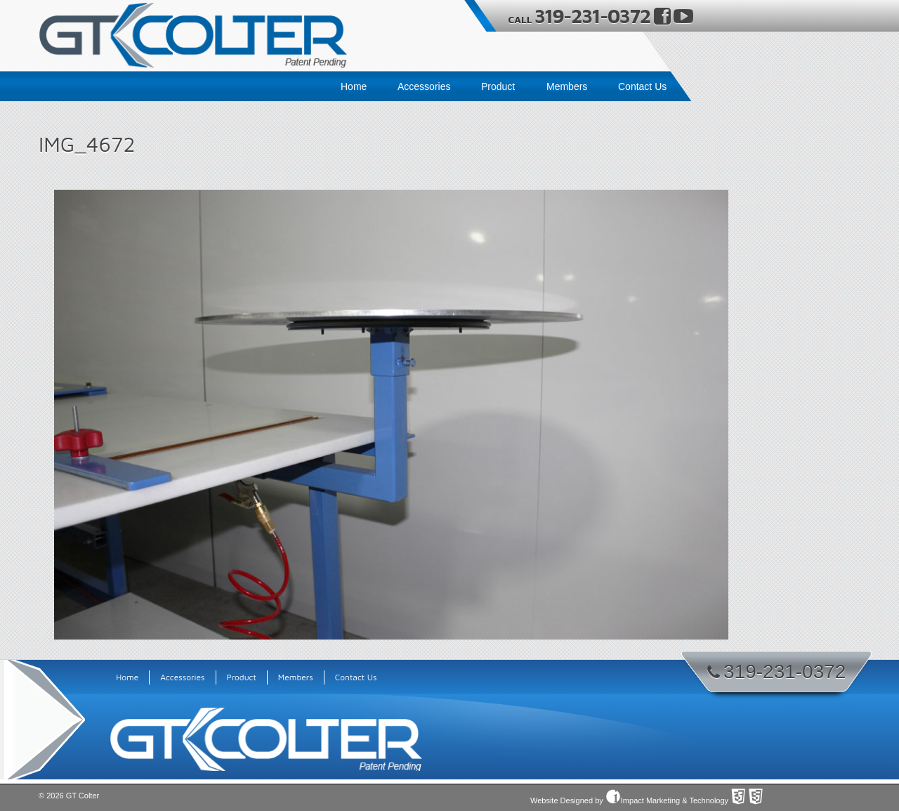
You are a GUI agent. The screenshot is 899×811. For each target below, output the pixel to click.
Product (498, 86)
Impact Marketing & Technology (666, 800)
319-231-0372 (594, 15)
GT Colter (82, 795)
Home (354, 86)
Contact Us (642, 86)
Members (566, 86)
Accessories (424, 86)
